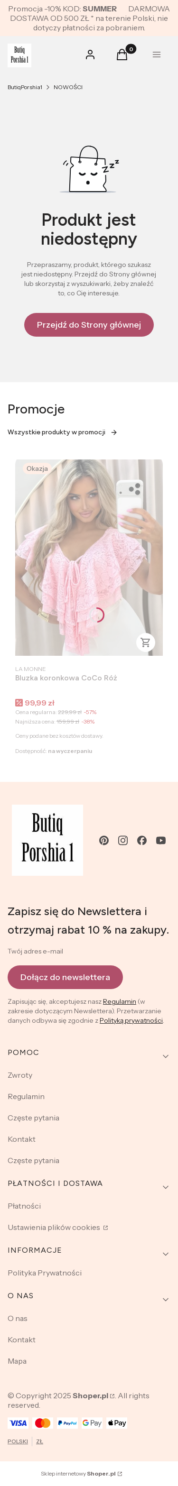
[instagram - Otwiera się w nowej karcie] (123, 840)
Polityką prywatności (131, 1020)
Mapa (17, 1361)
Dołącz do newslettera (65, 977)
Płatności (24, 1206)
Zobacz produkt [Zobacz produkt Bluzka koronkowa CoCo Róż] (145, 642)
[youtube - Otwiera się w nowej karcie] (161, 840)
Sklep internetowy (78, 1473)
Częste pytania (33, 1117)
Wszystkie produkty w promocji (63, 432)
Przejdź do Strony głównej (89, 325)
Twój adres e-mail (35, 951)
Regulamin (119, 1001)
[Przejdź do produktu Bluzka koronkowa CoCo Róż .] (89, 557)
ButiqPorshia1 (25, 87)
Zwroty (20, 1075)
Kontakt (22, 1139)
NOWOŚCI (68, 87)
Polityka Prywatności (45, 1272)
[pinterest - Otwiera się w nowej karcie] (104, 840)
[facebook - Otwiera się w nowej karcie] (142, 840)
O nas (18, 1318)
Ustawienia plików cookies (55, 1227)
